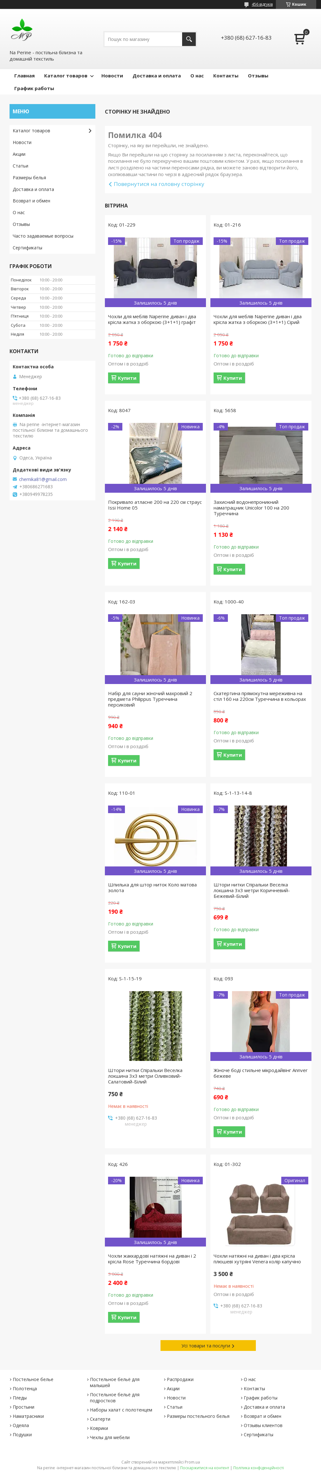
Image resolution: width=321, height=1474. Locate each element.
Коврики (99, 1428)
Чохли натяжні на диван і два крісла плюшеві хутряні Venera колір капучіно (257, 1258)
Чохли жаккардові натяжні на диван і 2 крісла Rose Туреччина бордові (152, 1258)
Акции (19, 154)
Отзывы (258, 75)
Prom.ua (192, 1462)
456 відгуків (262, 4)
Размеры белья (29, 177)
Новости (112, 75)
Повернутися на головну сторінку (159, 184)
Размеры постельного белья (198, 1416)
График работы (34, 88)
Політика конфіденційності (258, 1468)
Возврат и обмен (31, 201)
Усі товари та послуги (205, 1345)
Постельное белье (33, 1379)
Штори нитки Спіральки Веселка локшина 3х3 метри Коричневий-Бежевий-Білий (252, 890)
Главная (24, 75)
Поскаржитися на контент (204, 1468)
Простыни (23, 1407)
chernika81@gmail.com (43, 479)
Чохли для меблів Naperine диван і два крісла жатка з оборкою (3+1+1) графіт (152, 319)
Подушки (22, 1434)
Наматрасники (28, 1416)
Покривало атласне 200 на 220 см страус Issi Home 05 (155, 504)
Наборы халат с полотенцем (121, 1410)
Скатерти (100, 1419)
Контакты (225, 75)
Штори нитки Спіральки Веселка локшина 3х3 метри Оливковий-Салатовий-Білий (145, 1075)
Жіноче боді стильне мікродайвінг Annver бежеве (261, 1073)
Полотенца (25, 1388)
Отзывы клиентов (263, 1425)
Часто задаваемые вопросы (43, 236)
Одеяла (21, 1425)
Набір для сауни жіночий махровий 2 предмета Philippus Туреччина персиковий (150, 698)
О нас (197, 75)
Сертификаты (27, 248)
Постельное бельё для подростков (115, 1398)
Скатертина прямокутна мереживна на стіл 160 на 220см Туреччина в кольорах (260, 696)
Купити (127, 378)
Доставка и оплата (157, 75)
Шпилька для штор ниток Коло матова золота (152, 887)
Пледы (20, 1398)
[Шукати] (189, 39)
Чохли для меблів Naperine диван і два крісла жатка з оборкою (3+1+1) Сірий (258, 319)
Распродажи (180, 1379)
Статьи (20, 166)
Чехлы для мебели (110, 1437)
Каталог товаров (65, 75)
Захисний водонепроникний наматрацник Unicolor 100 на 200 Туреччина (251, 507)
